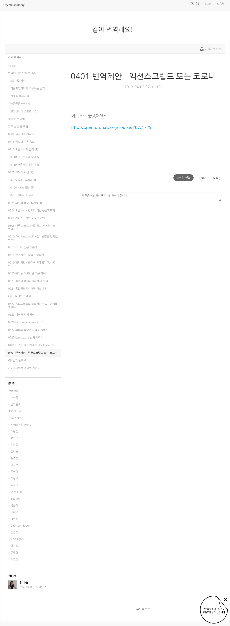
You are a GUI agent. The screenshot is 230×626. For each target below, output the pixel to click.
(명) (183, 177)
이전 (203, 178)
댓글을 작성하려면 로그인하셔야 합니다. (151, 197)
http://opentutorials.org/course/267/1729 (111, 127)
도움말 (221, 3)
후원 (198, 3)
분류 (11, 383)
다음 (215, 178)
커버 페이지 (15, 57)
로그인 (208, 3)
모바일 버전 (143, 609)
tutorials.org (14, 5)
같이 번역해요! (114, 29)
